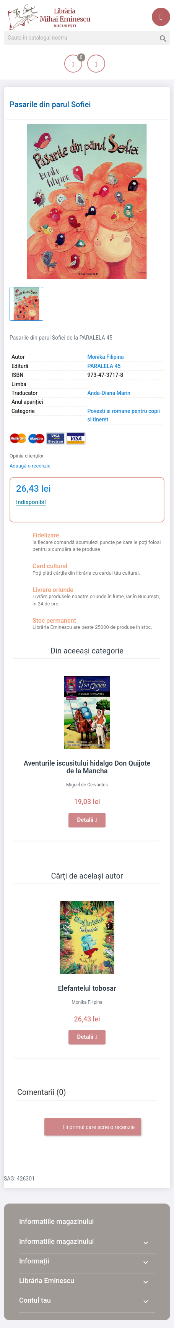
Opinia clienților (27, 456)
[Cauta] (87, 38)
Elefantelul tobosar (87, 988)
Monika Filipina (105, 357)
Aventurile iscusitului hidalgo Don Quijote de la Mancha (87, 767)
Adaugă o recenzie (30, 466)
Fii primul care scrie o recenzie (93, 1127)
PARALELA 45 (103, 366)
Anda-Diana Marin (108, 393)
